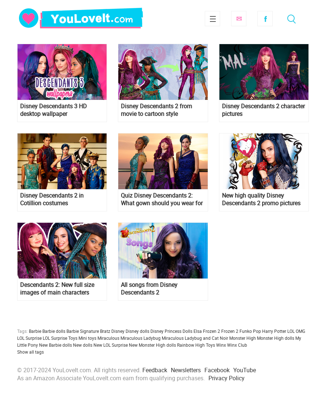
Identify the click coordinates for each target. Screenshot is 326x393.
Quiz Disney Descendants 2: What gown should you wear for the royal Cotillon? (162, 199)
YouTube (244, 370)
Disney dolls (137, 331)
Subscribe (238, 18)
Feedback (154, 370)
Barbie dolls (53, 331)
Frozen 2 (229, 331)
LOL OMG (296, 331)
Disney (117, 331)
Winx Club (237, 345)
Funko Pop (250, 331)
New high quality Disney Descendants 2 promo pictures (261, 199)
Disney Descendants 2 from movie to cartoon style (156, 110)
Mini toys (87, 338)
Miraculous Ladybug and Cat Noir (195, 338)
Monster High (242, 338)
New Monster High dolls (152, 345)
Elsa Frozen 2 (206, 331)
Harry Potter (274, 331)
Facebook (265, 18)
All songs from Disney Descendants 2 (149, 288)
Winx (221, 345)
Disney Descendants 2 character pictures (263, 110)
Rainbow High (191, 345)
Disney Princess (165, 331)
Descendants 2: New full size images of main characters (57, 288)
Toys (210, 345)
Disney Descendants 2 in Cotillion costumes (52, 199)
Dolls (187, 331)
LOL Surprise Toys (60, 338)
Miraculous (108, 338)
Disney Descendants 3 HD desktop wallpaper (53, 110)
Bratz (105, 331)
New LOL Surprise (110, 345)
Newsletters (186, 370)
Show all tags (30, 352)
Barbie (35, 331)
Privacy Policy (226, 378)
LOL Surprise (29, 338)
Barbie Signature (82, 331)
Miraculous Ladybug (140, 338)
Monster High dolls (275, 338)
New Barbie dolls (55, 345)
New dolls (82, 345)
